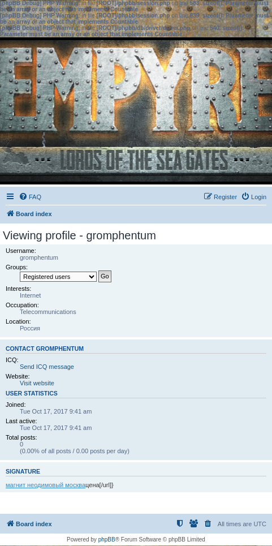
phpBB (106, 539)
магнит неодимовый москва (45, 484)
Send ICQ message (47, 366)
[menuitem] (30, 197)
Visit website (37, 383)
